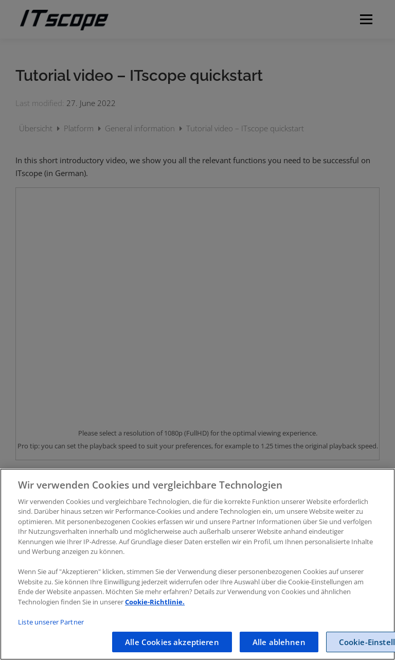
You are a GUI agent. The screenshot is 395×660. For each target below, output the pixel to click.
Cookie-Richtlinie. (155, 601)
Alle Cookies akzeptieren (172, 642)
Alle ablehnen (279, 642)
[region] (197, 564)
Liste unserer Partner (51, 622)
